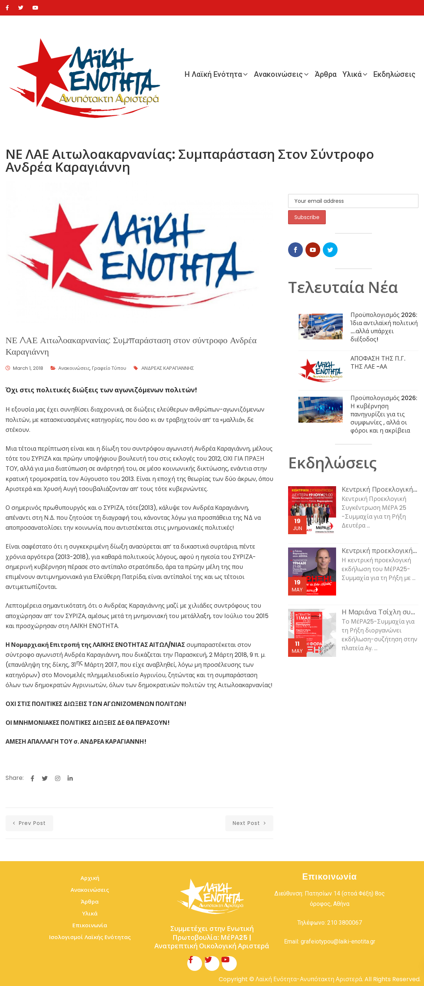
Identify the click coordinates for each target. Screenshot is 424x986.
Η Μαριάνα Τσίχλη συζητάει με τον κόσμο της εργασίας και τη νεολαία (380, 612)
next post (249, 823)
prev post (29, 823)
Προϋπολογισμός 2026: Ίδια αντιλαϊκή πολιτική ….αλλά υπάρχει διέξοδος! (384, 327)
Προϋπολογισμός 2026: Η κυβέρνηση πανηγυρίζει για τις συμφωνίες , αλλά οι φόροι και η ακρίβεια (384, 414)
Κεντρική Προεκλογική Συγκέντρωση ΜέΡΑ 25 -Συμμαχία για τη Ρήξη (380, 489)
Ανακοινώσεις (278, 74)
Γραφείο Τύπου (109, 368)
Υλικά (352, 74)
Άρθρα (325, 74)
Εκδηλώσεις (394, 74)
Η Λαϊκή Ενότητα (213, 74)
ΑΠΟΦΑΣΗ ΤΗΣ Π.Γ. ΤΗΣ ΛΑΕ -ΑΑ (378, 362)
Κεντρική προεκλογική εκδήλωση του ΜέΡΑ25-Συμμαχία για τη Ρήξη (380, 550)
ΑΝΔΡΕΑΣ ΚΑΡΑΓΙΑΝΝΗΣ (167, 368)
